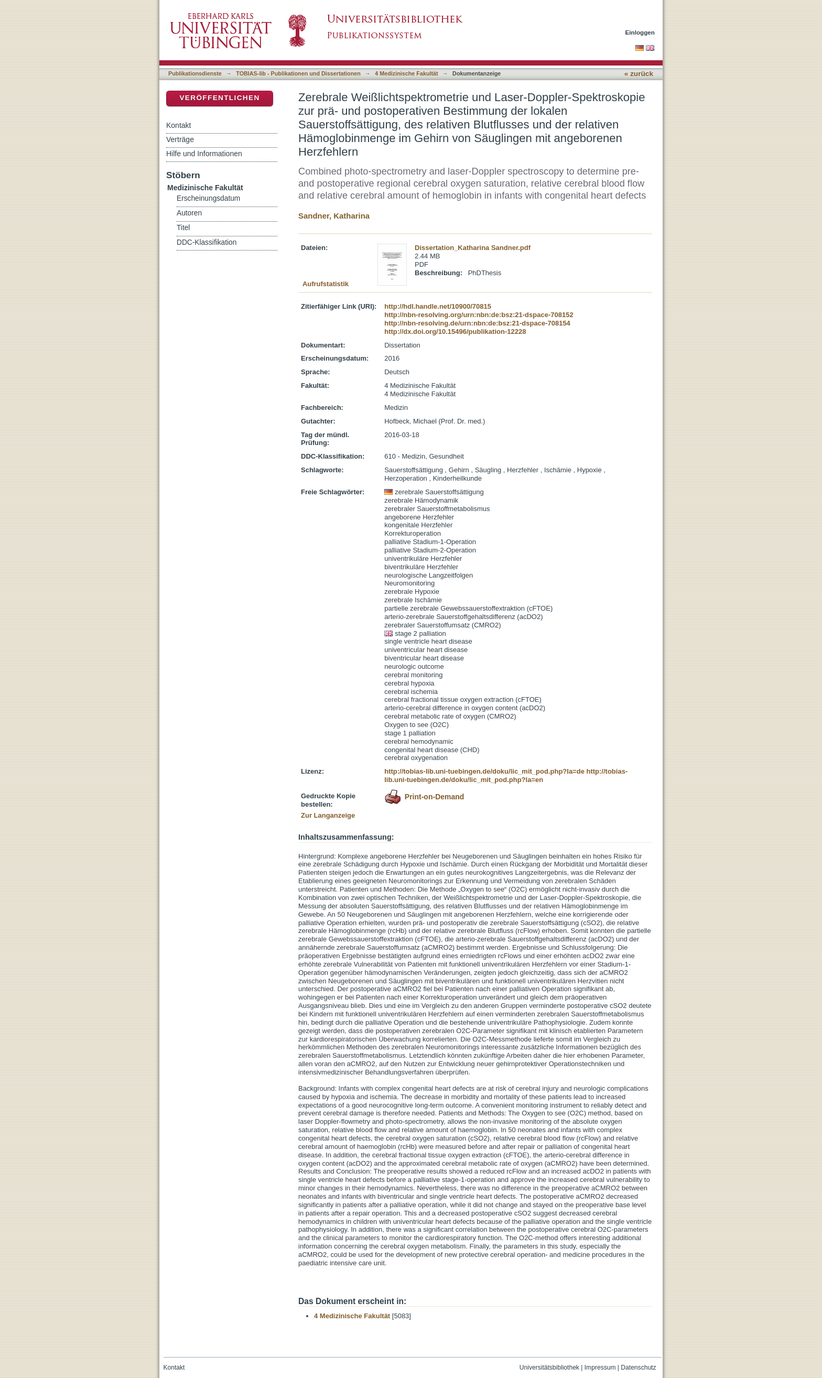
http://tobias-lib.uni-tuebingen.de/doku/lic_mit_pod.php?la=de (484, 771)
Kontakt (178, 125)
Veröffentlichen (219, 98)
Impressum (600, 1367)
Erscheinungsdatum (208, 198)
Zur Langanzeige (328, 815)
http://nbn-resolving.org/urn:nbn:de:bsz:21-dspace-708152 (478, 315)
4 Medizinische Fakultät (406, 73)
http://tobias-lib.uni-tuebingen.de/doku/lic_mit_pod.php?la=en (506, 775)
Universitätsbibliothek (549, 1367)
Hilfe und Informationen (204, 153)
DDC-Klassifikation (206, 242)
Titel (183, 228)
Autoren (189, 213)
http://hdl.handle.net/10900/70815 (437, 306)
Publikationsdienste (195, 73)
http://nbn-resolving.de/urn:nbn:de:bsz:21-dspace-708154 (477, 323)
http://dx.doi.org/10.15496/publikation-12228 (455, 331)
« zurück (638, 74)
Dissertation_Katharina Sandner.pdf (473, 248)
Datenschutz (638, 1367)
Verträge (180, 139)
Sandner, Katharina (334, 215)
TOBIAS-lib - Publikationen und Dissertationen (298, 73)
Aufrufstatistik (325, 284)
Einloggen (640, 32)
